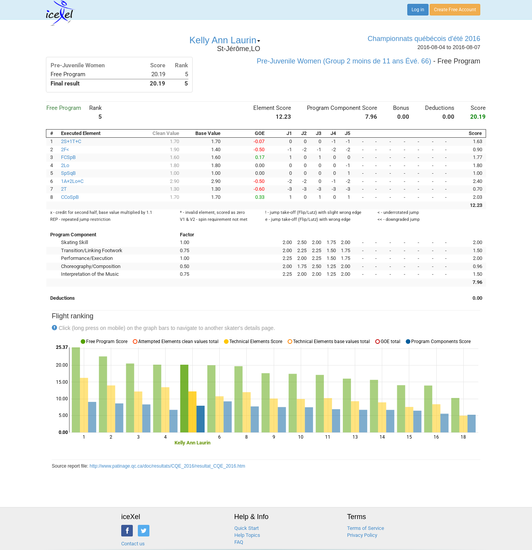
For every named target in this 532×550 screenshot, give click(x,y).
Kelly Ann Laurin (225, 40)
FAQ (238, 542)
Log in (418, 9)
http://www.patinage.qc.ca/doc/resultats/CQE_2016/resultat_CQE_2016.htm (167, 466)
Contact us (133, 544)
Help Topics (247, 535)
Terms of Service (365, 528)
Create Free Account (455, 9)
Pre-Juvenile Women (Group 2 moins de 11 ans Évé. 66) (344, 61)
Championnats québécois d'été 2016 (424, 39)
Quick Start (246, 528)
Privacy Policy (362, 535)
